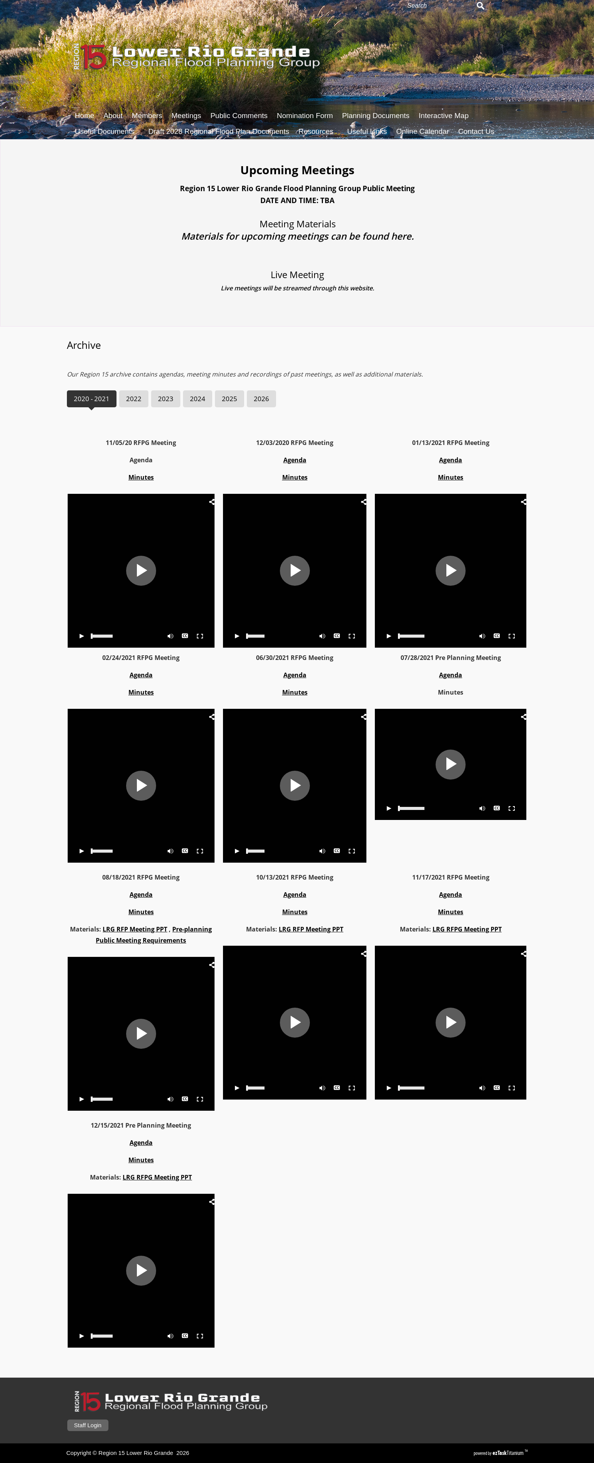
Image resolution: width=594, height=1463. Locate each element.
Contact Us (476, 131)
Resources (318, 131)
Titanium (509, 1452)
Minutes (107, 477)
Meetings (186, 116)
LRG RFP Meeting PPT (100, 929)
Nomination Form (305, 116)
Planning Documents (375, 116)
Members (147, 116)
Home (85, 116)
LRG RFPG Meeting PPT (433, 929)
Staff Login (87, 1425)
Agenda (106, 675)
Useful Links (367, 131)
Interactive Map (444, 116)
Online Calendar (422, 131)
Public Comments (239, 116)
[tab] (57, 398)
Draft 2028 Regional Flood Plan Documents (218, 131)
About (113, 116)
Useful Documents (107, 131)
